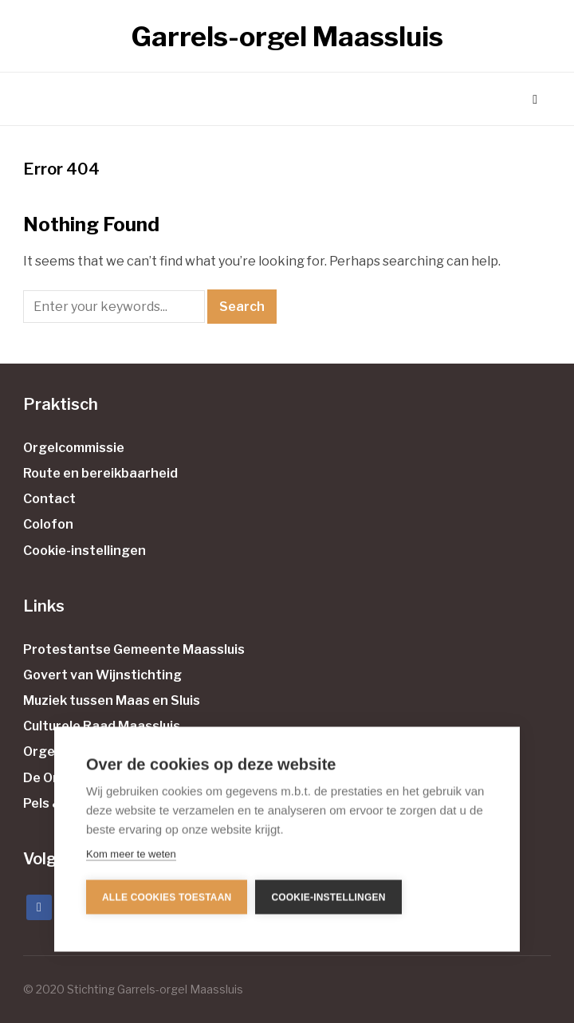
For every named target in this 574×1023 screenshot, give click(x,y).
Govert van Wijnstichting (102, 675)
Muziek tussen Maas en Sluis (111, 700)
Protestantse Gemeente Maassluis (134, 649)
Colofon (48, 524)
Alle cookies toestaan (166, 896)
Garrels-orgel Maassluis (287, 36)
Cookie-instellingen (84, 550)
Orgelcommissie (73, 447)
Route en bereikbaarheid (100, 473)
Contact (49, 498)
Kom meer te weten (131, 854)
